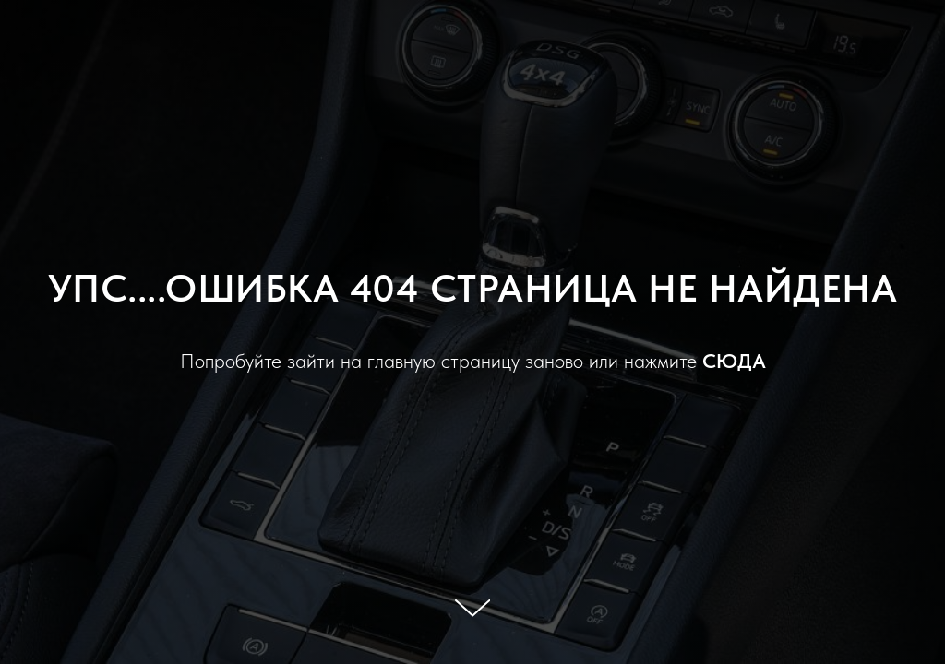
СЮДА (734, 361)
